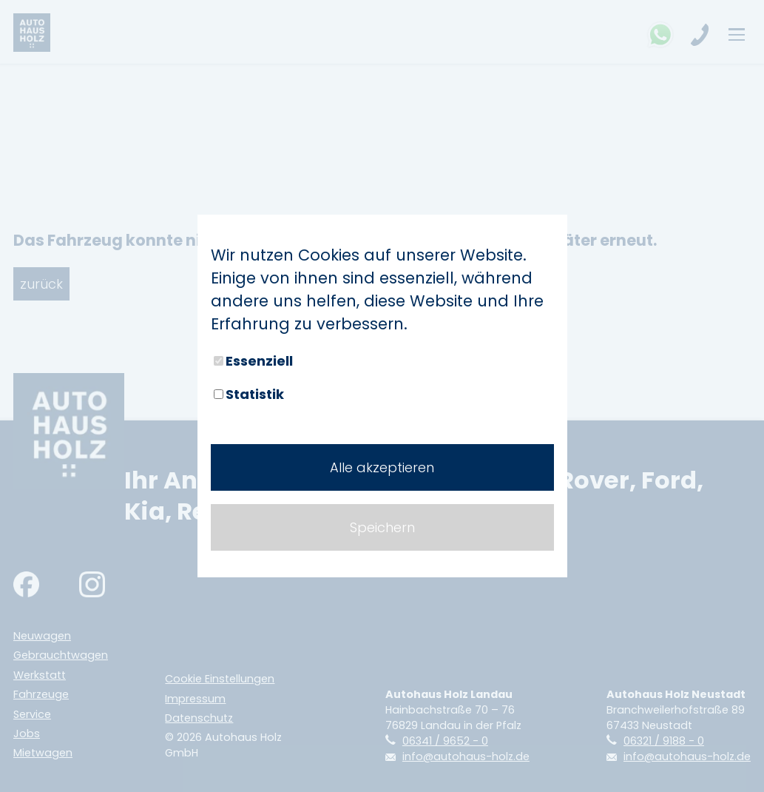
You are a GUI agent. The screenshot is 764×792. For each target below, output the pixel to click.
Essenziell (253, 361)
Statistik (249, 394)
